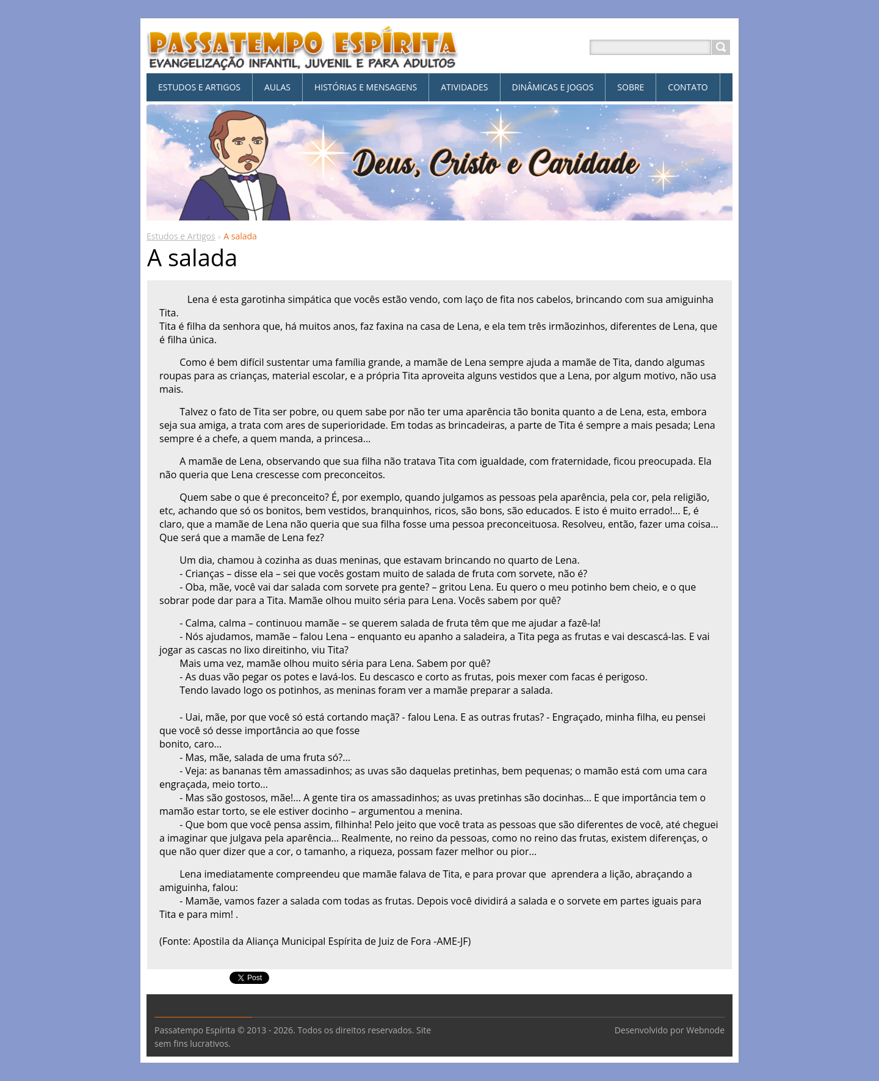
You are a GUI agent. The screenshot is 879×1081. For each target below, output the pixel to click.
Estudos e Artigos (180, 236)
